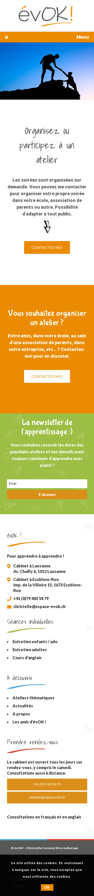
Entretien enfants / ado (35, 641)
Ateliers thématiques (33, 697)
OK (47, 887)
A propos (21, 713)
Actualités (23, 705)
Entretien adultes (30, 649)
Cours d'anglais (27, 657)
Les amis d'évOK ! (29, 721)
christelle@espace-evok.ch (39, 606)
